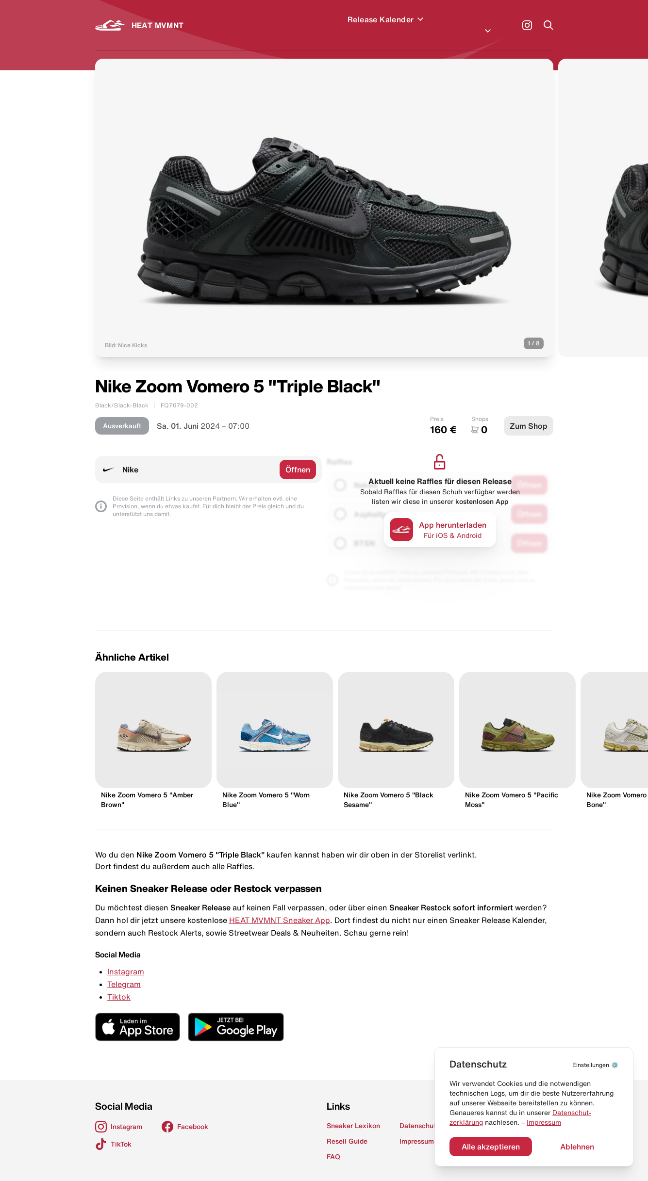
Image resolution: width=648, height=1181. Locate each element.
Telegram (124, 972)
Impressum (544, 1122)
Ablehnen (577, 1146)
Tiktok (119, 985)
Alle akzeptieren (491, 1146)
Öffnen (297, 458)
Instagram (125, 960)
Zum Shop (529, 414)
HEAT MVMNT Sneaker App (279, 908)
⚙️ (595, 1065)
